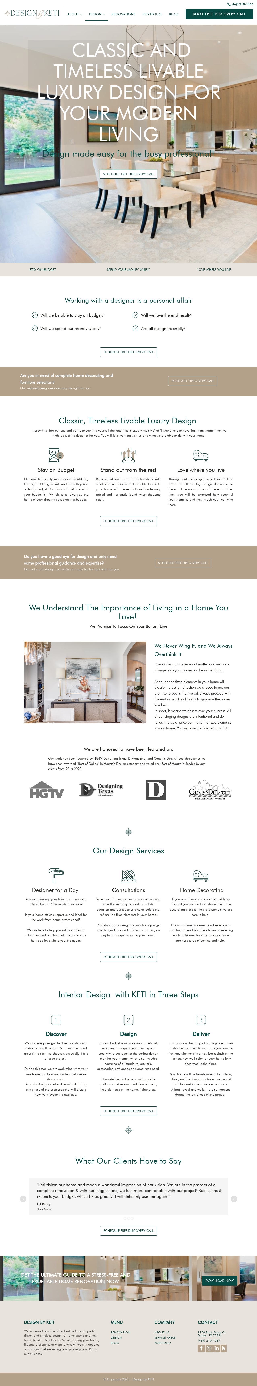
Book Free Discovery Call (219, 14)
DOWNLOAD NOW (219, 1281)
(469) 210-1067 (242, 4)
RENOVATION (120, 1332)
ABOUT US (161, 1332)
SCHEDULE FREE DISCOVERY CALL (128, 174)
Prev (23, 1199)
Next (234, 1199)
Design (95, 14)
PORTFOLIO (162, 1342)
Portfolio (152, 14)
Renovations (123, 14)
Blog (173, 14)
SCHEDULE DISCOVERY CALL (193, 381)
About (73, 14)
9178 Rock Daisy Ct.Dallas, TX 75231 (212, 1334)
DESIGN (116, 1337)
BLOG (115, 1342)
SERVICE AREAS (165, 1337)
